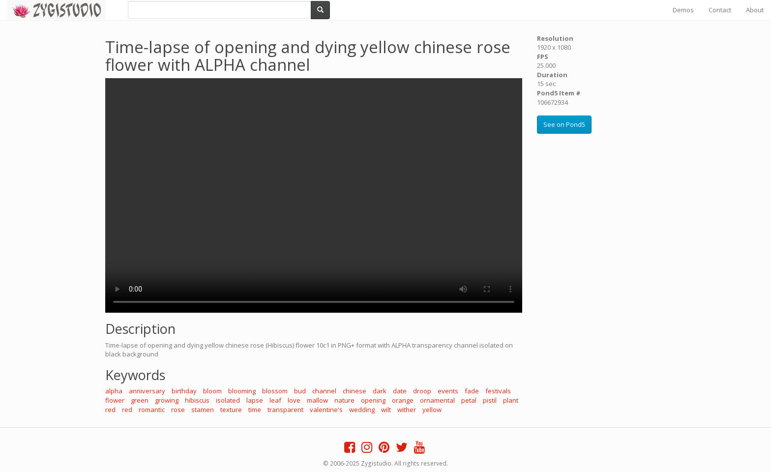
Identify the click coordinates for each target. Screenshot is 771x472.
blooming (242, 390)
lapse (254, 400)
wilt (386, 409)
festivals (498, 390)
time (254, 409)
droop (422, 390)
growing (166, 400)
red (110, 409)
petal (468, 400)
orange (403, 400)
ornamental (437, 400)
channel (324, 390)
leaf (275, 400)
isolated (228, 400)
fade (472, 390)
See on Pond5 (564, 124)
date (400, 390)
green (139, 400)
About (755, 9)
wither (406, 409)
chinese (354, 390)
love (294, 400)
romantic (152, 409)
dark (379, 390)
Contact (720, 9)
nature (344, 400)
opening (373, 400)
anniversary (147, 390)
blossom (275, 390)
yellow (432, 409)
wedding (362, 409)
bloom (212, 390)
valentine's (326, 409)
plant (510, 400)
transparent (285, 409)
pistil (490, 400)
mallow (317, 400)
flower (114, 400)
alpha (113, 390)
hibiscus (197, 400)
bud (300, 390)
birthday (184, 390)
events (448, 390)
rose (178, 409)
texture (231, 409)
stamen (202, 409)
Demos (683, 9)
